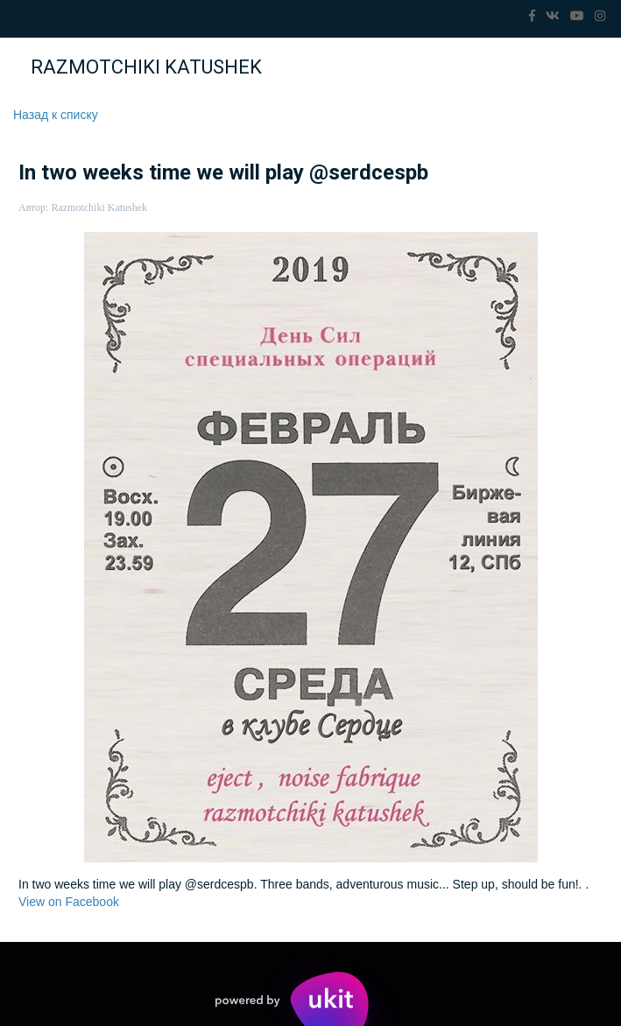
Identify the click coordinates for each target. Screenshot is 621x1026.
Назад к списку (55, 115)
